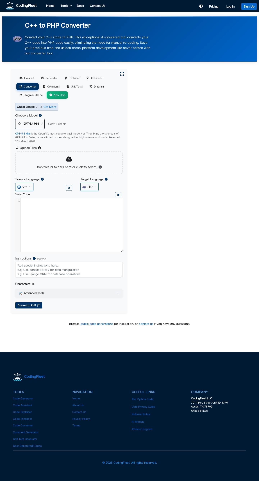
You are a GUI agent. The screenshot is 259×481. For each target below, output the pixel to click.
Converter (27, 86)
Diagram (96, 86)
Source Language (27, 179)
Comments (51, 86)
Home (50, 6)
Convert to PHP (29, 305)
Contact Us (97, 6)
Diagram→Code (31, 95)
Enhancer (94, 78)
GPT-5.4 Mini (22, 133)
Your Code (22, 194)
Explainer (72, 78)
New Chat (57, 95)
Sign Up (249, 6)
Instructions (23, 258)
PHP (87, 187)
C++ (22, 187)
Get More (50, 107)
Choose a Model (26, 115)
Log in (231, 6)
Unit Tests (74, 86)
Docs (80, 6)
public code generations (96, 324)
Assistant (26, 78)
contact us (146, 324)
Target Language (91, 179)
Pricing (214, 6)
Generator (49, 78)
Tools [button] (64, 6)
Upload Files (28, 148)
